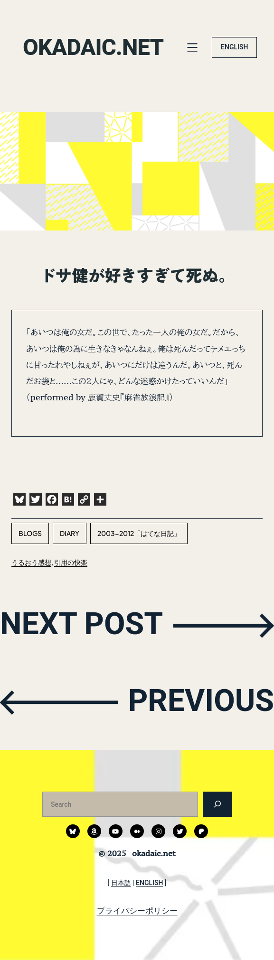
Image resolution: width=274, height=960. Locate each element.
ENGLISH (234, 47)
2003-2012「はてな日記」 (138, 533)
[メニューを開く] (192, 47)
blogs (30, 533)
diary (69, 533)
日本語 (121, 882)
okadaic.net (94, 47)
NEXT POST (83, 624)
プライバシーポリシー (137, 910)
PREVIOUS (199, 701)
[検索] (217, 804)
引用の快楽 (70, 562)
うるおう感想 (31, 562)
